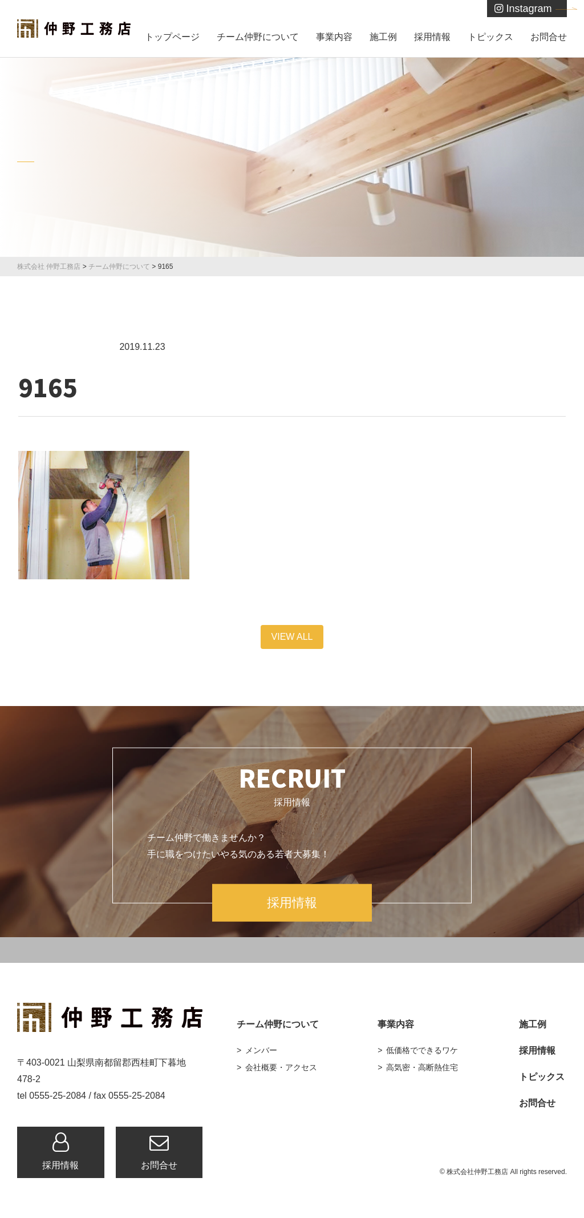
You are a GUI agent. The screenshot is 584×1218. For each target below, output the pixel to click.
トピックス (490, 37)
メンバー (261, 1050)
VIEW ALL (292, 637)
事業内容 (334, 37)
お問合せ (548, 37)
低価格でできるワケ (422, 1050)
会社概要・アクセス (281, 1067)
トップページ (172, 37)
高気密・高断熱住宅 (422, 1067)
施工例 (383, 37)
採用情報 (432, 37)
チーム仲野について (258, 37)
